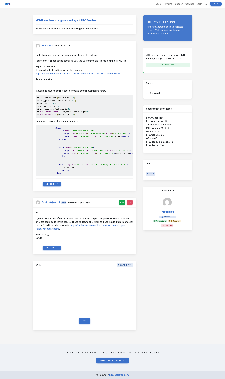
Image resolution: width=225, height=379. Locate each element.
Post (85, 321)
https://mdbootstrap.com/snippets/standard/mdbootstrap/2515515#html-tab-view (78, 73)
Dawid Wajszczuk (51, 202)
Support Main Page (67, 20)
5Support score (168, 217)
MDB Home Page (45, 20)
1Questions (160, 221)
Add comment (52, 184)
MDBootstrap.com (119, 375)
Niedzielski (47, 45)
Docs (158, 4)
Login (215, 4)
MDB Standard (88, 20)
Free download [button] (167, 65)
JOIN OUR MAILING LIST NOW (112, 360)
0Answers (174, 221)
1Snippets (167, 225)
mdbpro (150, 174)
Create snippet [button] (124, 265)
